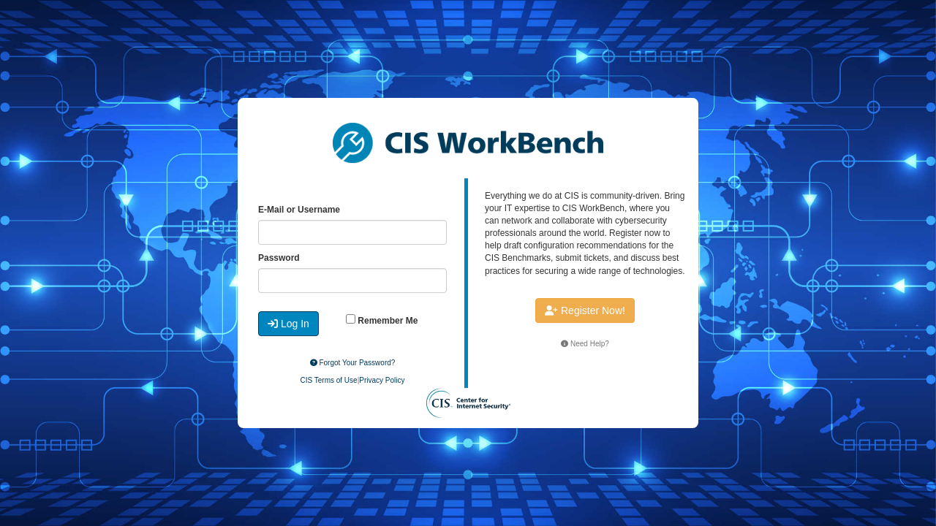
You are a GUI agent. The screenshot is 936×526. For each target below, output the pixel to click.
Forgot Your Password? (353, 363)
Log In (288, 323)
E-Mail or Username (299, 210)
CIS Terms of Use (328, 380)
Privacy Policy (381, 380)
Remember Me (382, 320)
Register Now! (585, 310)
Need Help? (585, 344)
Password (279, 258)
